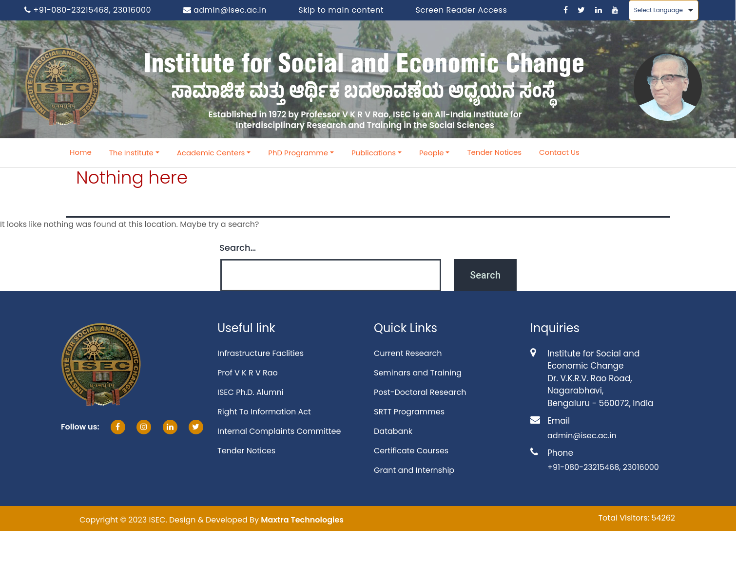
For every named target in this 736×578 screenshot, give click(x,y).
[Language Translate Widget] (663, 10)
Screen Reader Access (461, 10)
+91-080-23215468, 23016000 (87, 10)
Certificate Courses (411, 450)
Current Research (408, 353)
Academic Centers (211, 153)
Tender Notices (494, 152)
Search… (237, 248)
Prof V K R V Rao (247, 372)
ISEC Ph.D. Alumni (250, 392)
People (431, 153)
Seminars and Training (418, 372)
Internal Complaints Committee (279, 431)
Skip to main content (341, 10)
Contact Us (559, 152)
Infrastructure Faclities (260, 353)
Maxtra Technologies (302, 519)
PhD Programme (298, 153)
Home (81, 152)
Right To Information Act (264, 411)
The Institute (131, 153)
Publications (373, 153)
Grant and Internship (414, 470)
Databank (393, 431)
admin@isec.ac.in (225, 10)
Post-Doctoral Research (420, 392)
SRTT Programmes (409, 411)
